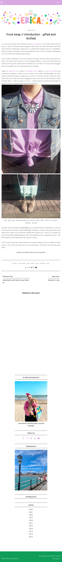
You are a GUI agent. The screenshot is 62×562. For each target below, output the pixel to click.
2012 (31, 537)
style (36, 263)
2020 (31, 515)
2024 (31, 509)
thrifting (42, 263)
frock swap (22, 263)
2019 (31, 517)
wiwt (47, 263)
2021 (31, 512)
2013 (31, 534)
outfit (32, 263)
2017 (31, 523)
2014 (31, 531)
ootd (28, 263)
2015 (31, 528)
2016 (31, 526)
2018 (31, 520)
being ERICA (13, 559)
